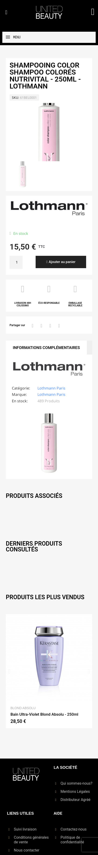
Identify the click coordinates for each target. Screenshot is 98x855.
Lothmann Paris (51, 388)
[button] (6, 12)
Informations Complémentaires (46, 347)
